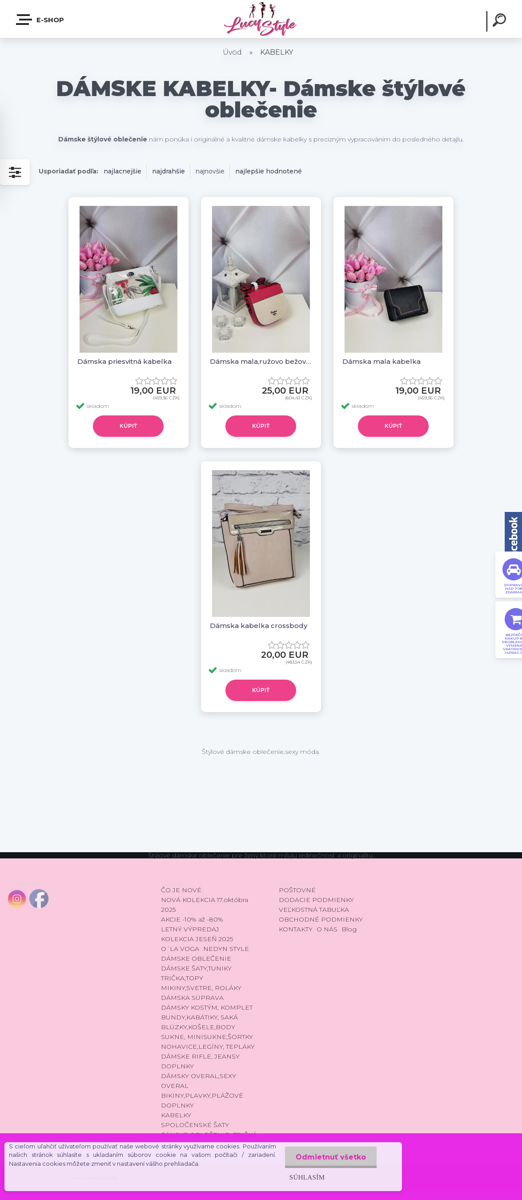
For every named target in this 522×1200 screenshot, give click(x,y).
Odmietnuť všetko (330, 1157)
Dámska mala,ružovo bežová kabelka (261, 361)
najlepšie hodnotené (268, 171)
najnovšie (210, 171)
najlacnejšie (122, 171)
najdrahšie (168, 171)
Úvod (232, 52)
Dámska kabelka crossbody (258, 625)
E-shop (40, 19)
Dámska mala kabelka (381, 361)
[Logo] (261, 19)
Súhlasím (306, 1177)
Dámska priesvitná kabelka (124, 361)
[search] (501, 21)
